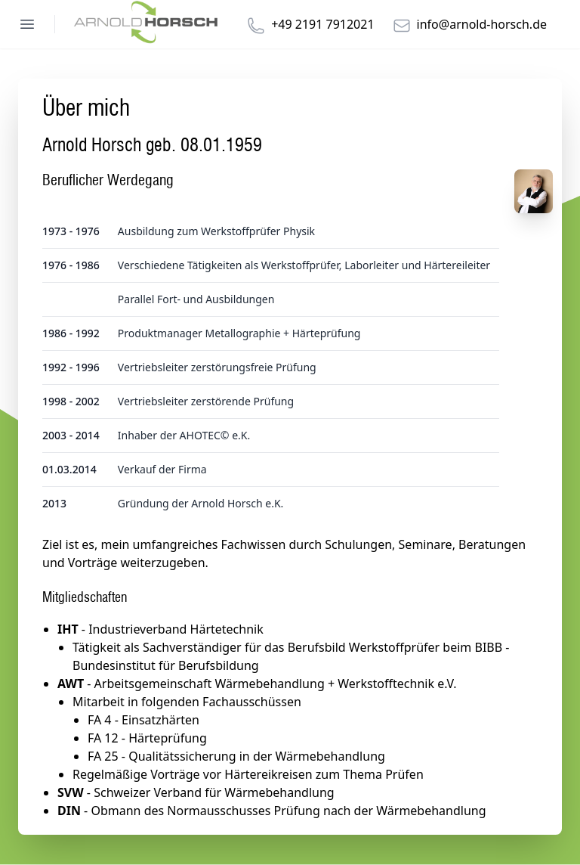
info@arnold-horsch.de (482, 24)
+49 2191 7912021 (322, 24)
